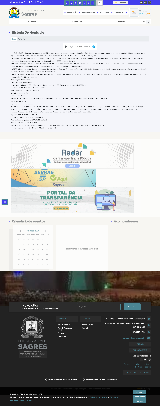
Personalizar (139, 397)
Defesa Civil (30, 21)
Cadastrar (132, 307)
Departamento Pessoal (94, 21)
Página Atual (22, 39)
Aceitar (139, 392)
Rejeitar (139, 401)
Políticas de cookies (143, 367)
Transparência (58, 21)
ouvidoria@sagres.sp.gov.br (134, 338)
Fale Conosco (137, 21)
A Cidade (17, 21)
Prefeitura (44, 21)
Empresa (112, 21)
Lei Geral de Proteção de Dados (137, 373)
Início (14, 39)
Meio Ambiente (74, 21)
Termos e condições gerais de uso (137, 364)
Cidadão (123, 21)
